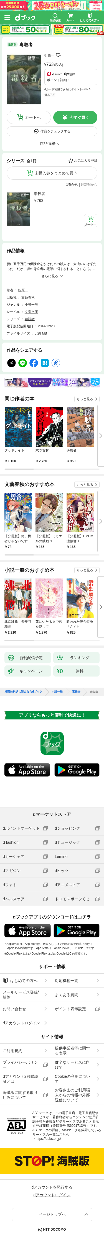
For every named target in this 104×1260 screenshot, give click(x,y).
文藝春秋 (28, 297)
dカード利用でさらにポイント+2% (66, 89)
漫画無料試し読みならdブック (23, 691)
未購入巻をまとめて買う (56, 173)
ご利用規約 (12, 1050)
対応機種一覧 (66, 980)
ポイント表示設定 (70, 1009)
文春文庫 (31, 312)
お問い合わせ (14, 1009)
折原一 (49, 55)
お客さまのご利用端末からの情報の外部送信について (72, 1095)
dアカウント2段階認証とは (20, 1079)
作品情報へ (49, 143)
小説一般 (31, 305)
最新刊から (89, 184)
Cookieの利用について (72, 1079)
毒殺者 (39, 193)
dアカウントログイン (21, 1023)
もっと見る (85, 399)
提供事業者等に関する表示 (72, 1050)
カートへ (32, 117)
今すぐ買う (79, 117)
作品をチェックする (55, 131)
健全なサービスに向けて (72, 1064)
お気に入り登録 (85, 161)
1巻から (72, 184)
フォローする (58, 55)
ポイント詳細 (57, 80)
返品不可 (49, 94)
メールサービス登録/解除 (21, 994)
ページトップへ (52, 1214)
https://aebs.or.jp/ (48, 1139)
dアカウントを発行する (52, 1187)
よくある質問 (66, 994)
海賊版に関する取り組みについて (20, 1095)
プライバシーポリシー (20, 1064)
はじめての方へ (20, 980)
